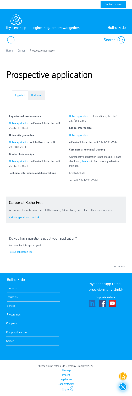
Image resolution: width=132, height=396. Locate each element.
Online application (18, 123)
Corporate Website (106, 297)
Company (11, 323)
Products (11, 288)
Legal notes (66, 379)
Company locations (16, 332)
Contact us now (113, 4)
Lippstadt (20, 95)
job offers (85, 161)
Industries (12, 297)
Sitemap (66, 370)
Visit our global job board (24, 217)
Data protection (66, 383)
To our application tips (20, 251)
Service (11, 305)
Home (9, 50)
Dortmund (36, 95)
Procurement (14, 314)
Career (21, 50)
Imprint (66, 375)
